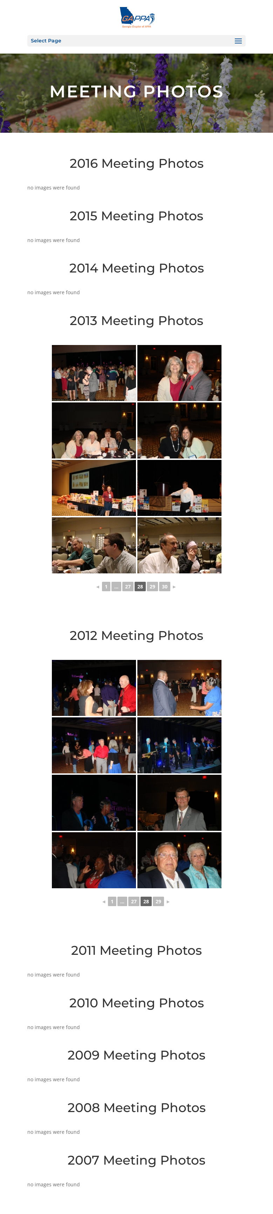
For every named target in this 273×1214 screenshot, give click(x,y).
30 (165, 586)
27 (128, 586)
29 (152, 586)
